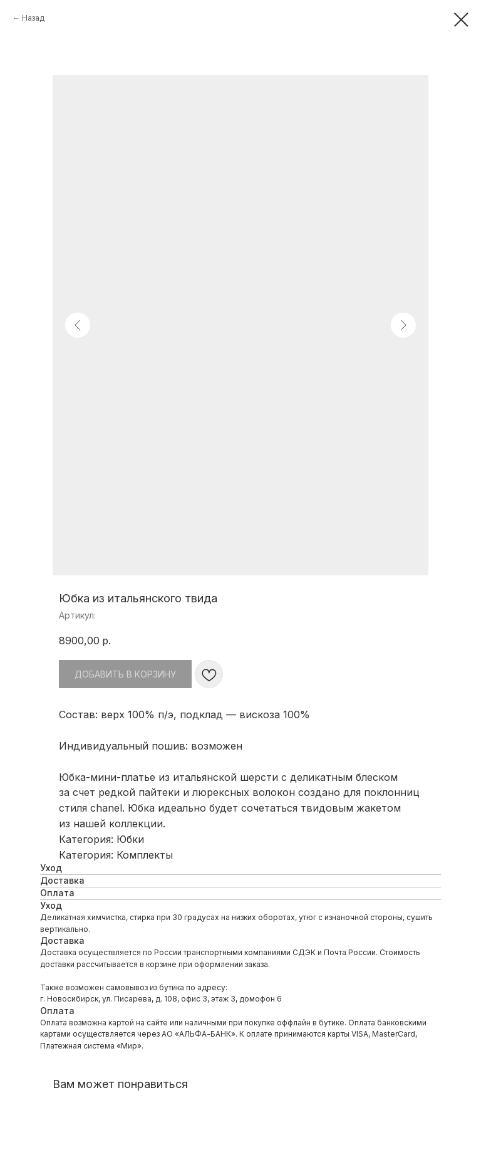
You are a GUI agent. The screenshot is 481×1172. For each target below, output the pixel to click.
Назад (33, 18)
